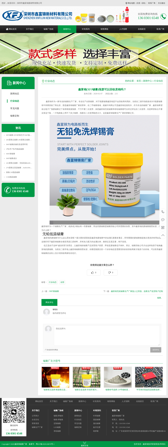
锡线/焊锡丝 (58, 416)
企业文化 (35, 420)
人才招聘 (123, 29)
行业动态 (14, 101)
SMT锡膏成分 (11, 158)
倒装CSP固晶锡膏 (13, 172)
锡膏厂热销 (48, 29)
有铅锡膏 (57, 431)
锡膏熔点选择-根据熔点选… (55, 390)
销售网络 (104, 29)
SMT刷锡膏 (10, 154)
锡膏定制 (14, 116)
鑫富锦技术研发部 (150, 444)
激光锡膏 (96, 423)
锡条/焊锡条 (58, 420)
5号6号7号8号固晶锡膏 (15, 149)
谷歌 (143, 3)
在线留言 (142, 29)
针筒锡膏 (96, 416)
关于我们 (30, 29)
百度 (138, 3)
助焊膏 (96, 431)
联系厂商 (151, 3)
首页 (139, 81)
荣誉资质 (35, 423)
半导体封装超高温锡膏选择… (148, 390)
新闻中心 (67, 29)
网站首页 (13, 29)
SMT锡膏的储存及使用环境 (17, 144)
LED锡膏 (57, 427)
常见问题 (14, 108)
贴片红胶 (96, 427)
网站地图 (131, 3)
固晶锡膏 (96, 420)
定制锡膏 (57, 423)
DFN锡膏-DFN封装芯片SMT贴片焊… (20, 135)
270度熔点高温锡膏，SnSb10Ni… (19, 168)
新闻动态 (14, 93)
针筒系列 (86, 29)
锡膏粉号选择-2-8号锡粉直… (118, 390)
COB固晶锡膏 (11, 177)
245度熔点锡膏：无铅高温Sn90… (19, 163)
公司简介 (35, 416)
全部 (62, 282)
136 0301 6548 (163, 212)
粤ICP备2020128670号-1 (45, 444)
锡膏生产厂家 (37, 427)
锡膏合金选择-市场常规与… (87, 390)
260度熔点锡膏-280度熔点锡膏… (19, 140)
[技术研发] (161, 444)
